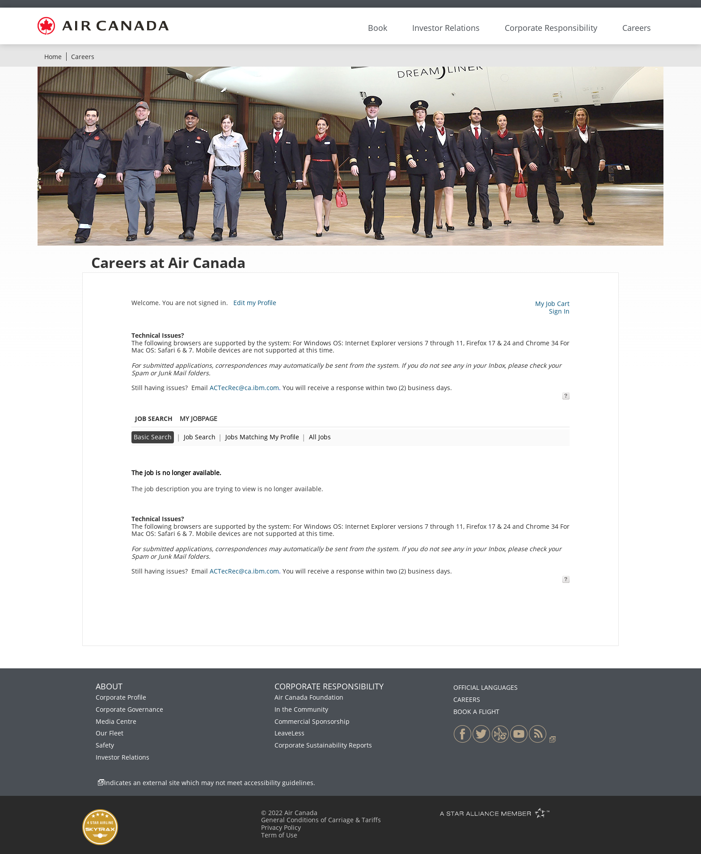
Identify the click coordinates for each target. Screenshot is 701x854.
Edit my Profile (254, 302)
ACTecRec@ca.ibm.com (244, 387)
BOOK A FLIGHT (476, 711)
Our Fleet (109, 733)
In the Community (301, 709)
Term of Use (279, 835)
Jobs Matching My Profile (262, 437)
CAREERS (466, 699)
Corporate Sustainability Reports (323, 745)
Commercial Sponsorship (312, 721)
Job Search (199, 437)
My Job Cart (552, 303)
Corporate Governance (129, 709)
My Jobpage (198, 418)
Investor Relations (122, 757)
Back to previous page (165, 458)
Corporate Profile (121, 697)
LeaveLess (289, 733)
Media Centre (116, 721)
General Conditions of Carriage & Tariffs (321, 820)
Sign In (559, 311)
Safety (105, 745)
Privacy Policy (281, 827)
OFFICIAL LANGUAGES (485, 687)
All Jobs (320, 437)
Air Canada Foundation (308, 697)
